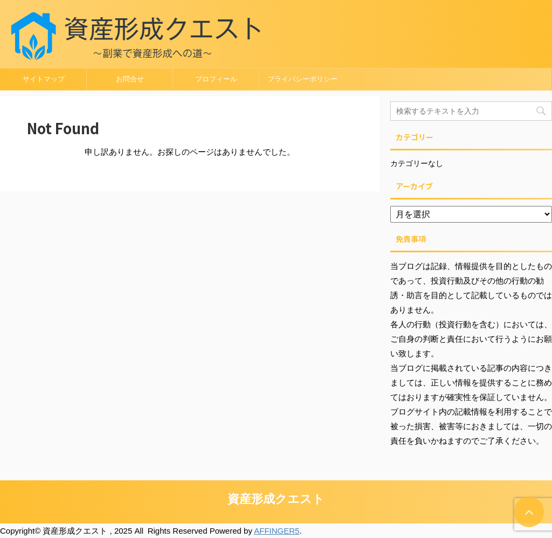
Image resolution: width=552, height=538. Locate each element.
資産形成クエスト (276, 499)
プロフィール (216, 79)
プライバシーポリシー (302, 79)
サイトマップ (44, 79)
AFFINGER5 (276, 530)
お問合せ (130, 79)
